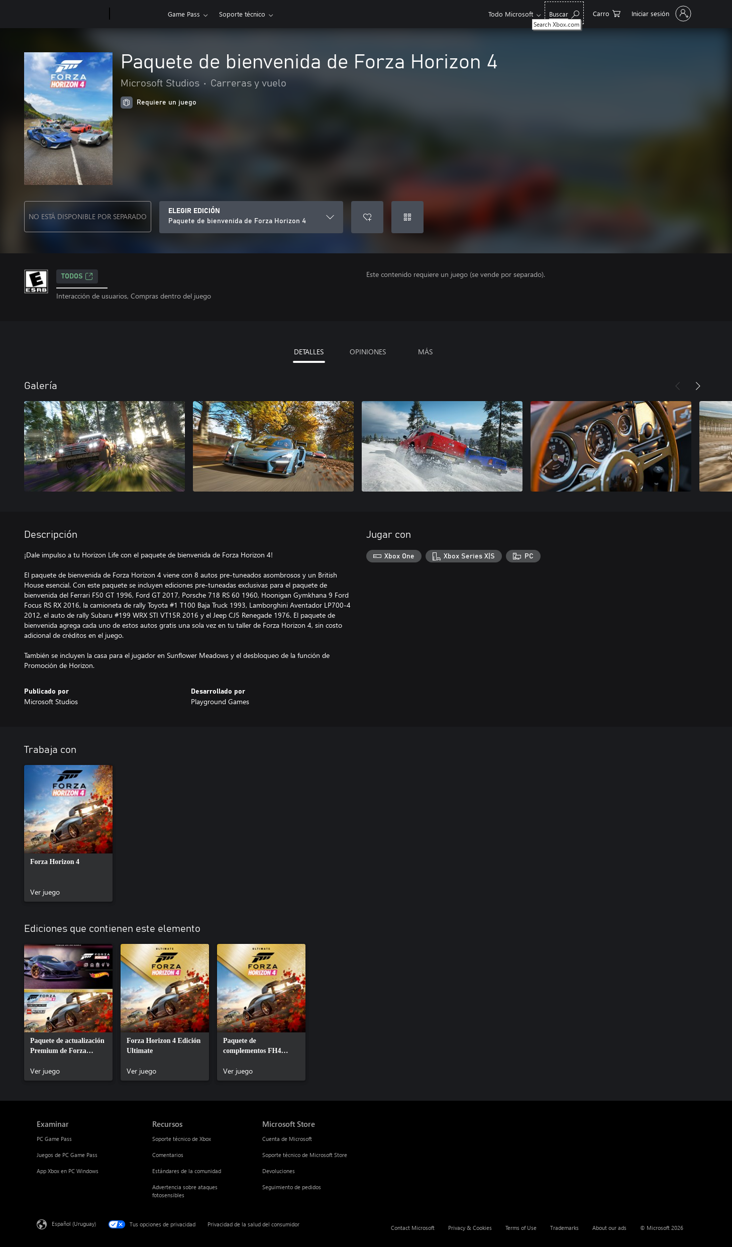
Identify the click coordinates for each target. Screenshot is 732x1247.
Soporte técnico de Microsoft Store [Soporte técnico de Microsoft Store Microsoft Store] (304, 1155)
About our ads (609, 1227)
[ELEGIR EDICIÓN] (251, 217)
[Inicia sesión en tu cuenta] (660, 14)
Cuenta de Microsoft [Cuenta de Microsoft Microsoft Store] (287, 1138)
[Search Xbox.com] (564, 13)
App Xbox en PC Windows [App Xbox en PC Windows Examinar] (67, 1171)
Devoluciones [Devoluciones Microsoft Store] (278, 1171)
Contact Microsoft (413, 1227)
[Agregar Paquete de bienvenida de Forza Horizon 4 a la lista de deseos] (367, 217)
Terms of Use (521, 1227)
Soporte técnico (242, 14)
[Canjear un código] (407, 217)
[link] (68, 833)
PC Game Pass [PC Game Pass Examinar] (54, 1138)
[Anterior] (678, 386)
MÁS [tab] (425, 351)
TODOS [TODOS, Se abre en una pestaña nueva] (77, 276)
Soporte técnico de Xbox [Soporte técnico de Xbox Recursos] (181, 1138)
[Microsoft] (71, 14)
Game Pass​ (184, 14)
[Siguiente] (698, 386)
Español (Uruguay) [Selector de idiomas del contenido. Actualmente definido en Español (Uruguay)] (74, 1223)
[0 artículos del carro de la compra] (606, 13)
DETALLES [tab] (309, 351)
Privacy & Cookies (470, 1227)
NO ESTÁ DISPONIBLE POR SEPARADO (88, 216)
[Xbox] (137, 14)
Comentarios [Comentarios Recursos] (167, 1155)
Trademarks (564, 1227)
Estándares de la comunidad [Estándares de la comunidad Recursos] (186, 1171)
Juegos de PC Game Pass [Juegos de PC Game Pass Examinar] (67, 1155)
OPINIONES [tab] (368, 351)
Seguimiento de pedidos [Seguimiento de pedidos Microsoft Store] (291, 1187)
